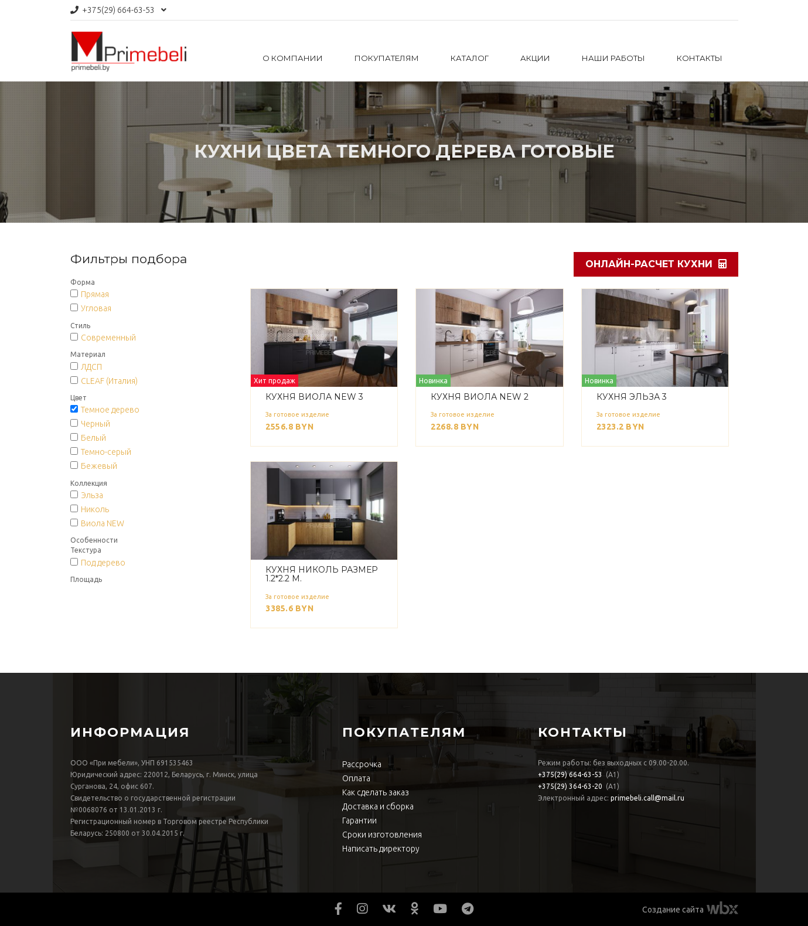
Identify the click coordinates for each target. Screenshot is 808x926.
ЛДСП (91, 367)
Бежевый (99, 466)
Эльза (92, 495)
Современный (108, 337)
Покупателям (386, 58)
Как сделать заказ (375, 792)
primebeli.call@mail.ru (647, 798)
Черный (95, 423)
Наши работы (613, 58)
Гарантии (359, 820)
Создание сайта (673, 909)
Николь (95, 509)
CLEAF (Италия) (109, 381)
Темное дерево (110, 409)
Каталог (470, 58)
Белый (93, 437)
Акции (535, 58)
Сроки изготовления (382, 834)
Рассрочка (361, 764)
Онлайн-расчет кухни (656, 264)
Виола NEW (102, 523)
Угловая (96, 308)
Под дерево (103, 562)
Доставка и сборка (378, 806)
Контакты (699, 58)
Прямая (95, 294)
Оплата (356, 778)
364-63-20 (570, 786)
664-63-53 (118, 10)
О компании (292, 58)
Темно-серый (106, 452)
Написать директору (381, 848)
